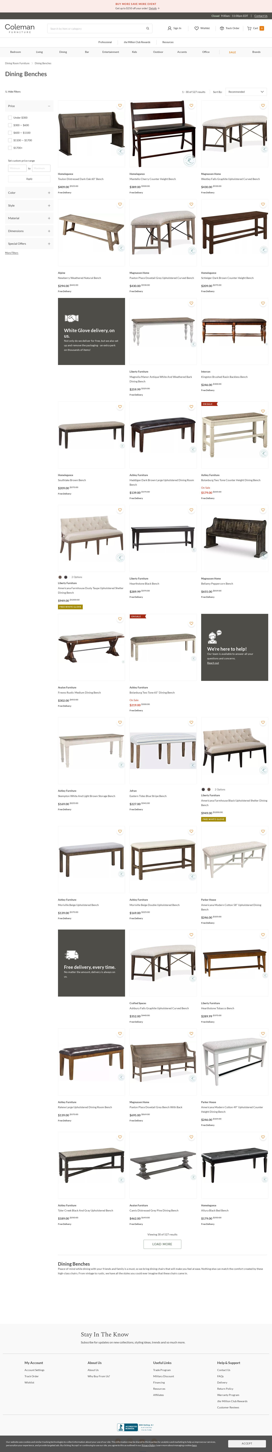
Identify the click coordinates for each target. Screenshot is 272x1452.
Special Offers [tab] (17, 243)
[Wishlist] (29, 1382)
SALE (232, 52)
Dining (63, 52)
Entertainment (110, 52)
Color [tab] (11, 192)
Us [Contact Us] (223, 1370)
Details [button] (153, 8)
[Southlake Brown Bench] (91, 475)
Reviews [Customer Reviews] (228, 1407)
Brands (256, 52)
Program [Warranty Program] (228, 1394)
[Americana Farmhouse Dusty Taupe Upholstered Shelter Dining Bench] (91, 583)
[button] (174, 28)
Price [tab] (11, 106)
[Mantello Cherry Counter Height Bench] (163, 174)
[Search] (99, 28)
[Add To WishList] (120, 105)
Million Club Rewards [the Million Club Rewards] (232, 1401)
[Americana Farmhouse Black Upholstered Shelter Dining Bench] (234, 795)
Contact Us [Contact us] (260, 15)
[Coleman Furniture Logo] (19, 32)
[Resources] (159, 1388)
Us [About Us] (93, 1370)
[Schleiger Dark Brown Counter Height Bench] (234, 273)
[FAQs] (220, 1376)
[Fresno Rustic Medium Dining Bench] (91, 687)
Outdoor (158, 52)
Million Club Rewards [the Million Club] (137, 42)
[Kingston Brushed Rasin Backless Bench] (234, 372)
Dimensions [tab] (16, 231)
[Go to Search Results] (148, 28)
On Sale (205, 487)
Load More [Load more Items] (162, 1244)
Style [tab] (11, 205)
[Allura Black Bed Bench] (234, 1205)
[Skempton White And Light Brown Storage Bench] (91, 791)
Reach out (213, 662)
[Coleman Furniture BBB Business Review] (136, 1430)
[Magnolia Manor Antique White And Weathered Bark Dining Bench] (163, 372)
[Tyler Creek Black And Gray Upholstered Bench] (91, 1205)
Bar (87, 52)
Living (39, 52)
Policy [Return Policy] (225, 1388)
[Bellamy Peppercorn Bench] (234, 578)
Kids (134, 52)
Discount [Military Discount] (163, 1376)
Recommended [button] (237, 91)
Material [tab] (13, 218)
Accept (247, 1444)
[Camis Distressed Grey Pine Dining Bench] (163, 1205)
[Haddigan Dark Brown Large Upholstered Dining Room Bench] (163, 475)
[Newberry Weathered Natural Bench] (91, 273)
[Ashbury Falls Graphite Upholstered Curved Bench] (163, 1003)
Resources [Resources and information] (168, 42)
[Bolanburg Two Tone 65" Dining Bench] (163, 687)
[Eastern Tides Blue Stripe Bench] (163, 791)
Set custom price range (21, 160)
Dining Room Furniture (17, 63)
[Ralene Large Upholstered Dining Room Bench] (91, 1102)
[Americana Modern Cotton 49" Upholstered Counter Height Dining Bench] (234, 1102)
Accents (182, 52)
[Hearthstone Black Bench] (163, 578)
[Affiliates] (158, 1394)
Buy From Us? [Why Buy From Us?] (99, 1376)
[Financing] (159, 1382)
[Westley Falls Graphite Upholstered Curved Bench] (234, 174)
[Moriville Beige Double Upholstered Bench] (163, 900)
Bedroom (15, 52)
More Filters (11, 252)
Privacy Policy (148, 1445)
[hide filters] (14, 91)
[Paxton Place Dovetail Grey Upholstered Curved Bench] (163, 273)
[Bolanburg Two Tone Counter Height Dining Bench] (234, 475)
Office (205, 52)
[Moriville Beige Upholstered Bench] (91, 900)
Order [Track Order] (32, 1376)
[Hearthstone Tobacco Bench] (234, 1003)
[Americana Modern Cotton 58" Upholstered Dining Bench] (234, 900)
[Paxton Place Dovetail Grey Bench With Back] (163, 1102)
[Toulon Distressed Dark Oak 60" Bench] (91, 174)
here (194, 1445)
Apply (29, 178)
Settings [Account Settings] (34, 1370)
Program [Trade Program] (162, 1370)
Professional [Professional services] (105, 42)
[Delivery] (222, 1382)
